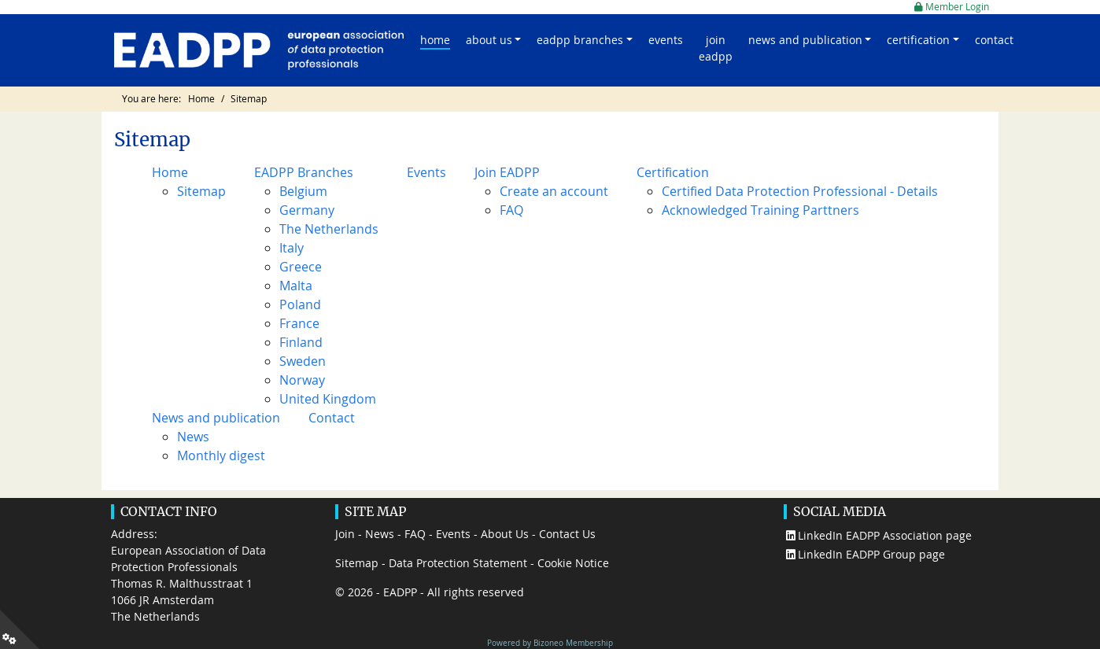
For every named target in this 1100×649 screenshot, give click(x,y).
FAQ (511, 210)
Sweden (302, 361)
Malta (295, 285)
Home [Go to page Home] (201, 98)
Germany (306, 210)
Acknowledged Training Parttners (760, 210)
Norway (302, 380)
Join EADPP (716, 48)
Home (435, 39)
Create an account (554, 191)
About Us (505, 533)
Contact (994, 39)
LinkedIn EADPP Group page (864, 554)
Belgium (303, 191)
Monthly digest (221, 455)
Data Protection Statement (458, 562)
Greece (300, 266)
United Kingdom (327, 398)
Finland (301, 342)
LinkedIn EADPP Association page (878, 535)
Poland (300, 304)
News (193, 436)
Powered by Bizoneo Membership (550, 642)
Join (345, 533)
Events (665, 39)
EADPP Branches (580, 39)
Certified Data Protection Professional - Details (800, 191)
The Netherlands (328, 229)
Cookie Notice (573, 562)
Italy (291, 247)
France (299, 323)
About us (489, 39)
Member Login (951, 6)
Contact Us (567, 533)
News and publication (805, 39)
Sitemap (201, 191)
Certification (918, 39)
